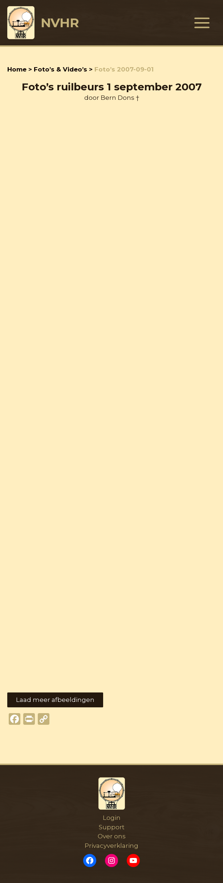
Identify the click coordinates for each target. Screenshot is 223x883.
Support (112, 827)
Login (112, 817)
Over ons (112, 836)
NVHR (60, 22)
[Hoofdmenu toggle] (202, 23)
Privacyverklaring (111, 845)
